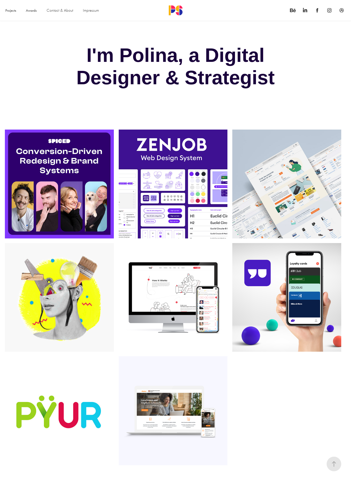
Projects (10, 10)
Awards (31, 10)
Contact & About (60, 10)
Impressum (91, 10)
